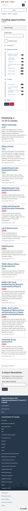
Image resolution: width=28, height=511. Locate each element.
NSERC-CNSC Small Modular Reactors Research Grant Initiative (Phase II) (12, 284)
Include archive (12, 41)
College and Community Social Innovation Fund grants (13, 207)
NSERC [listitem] (9, 13)
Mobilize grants (7, 246)
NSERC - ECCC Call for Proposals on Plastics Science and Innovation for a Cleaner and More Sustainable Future (13, 311)
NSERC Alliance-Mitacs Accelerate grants (10, 265)
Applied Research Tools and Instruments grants (11, 189)
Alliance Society (8, 146)
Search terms (8, 32)
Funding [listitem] (15, 13)
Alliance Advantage (9, 125)
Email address (6, 381)
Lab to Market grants (10, 228)
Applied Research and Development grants (10, 169)
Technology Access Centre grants (9, 340)
